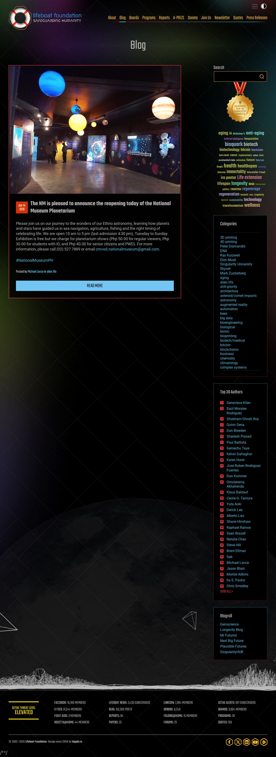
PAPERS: (113, 722)
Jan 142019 (21, 207)
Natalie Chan (236, 539)
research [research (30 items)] (244, 195)
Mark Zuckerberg (233, 273)
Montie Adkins (237, 574)
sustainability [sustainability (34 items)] (236, 200)
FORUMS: (169, 722)
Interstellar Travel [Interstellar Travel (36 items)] (256, 172)
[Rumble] (263, 742)
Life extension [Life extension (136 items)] (249, 177)
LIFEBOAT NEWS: (118, 703)
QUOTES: (222, 722)
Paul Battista (236, 442)
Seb (229, 557)
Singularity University (236, 264)
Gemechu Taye (238, 448)
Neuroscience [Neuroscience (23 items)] (260, 184)
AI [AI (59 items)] (230, 134)
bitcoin (225, 345)
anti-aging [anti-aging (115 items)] (255, 133)
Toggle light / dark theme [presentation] (264, 6)
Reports (164, 17)
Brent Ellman (236, 551)
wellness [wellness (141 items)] (252, 205)
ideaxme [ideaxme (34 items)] (221, 172)
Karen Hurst (236, 460)
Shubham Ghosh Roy (243, 419)
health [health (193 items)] (230, 166)
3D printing (228, 237)
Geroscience (229, 624)
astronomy (228, 300)
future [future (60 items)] (250, 160)
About (112, 17)
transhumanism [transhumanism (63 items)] (233, 206)
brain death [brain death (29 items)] (224, 155)
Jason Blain (236, 568)
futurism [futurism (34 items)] (260, 160)
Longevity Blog (231, 630)
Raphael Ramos (239, 528)
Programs (148, 17)
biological (227, 327)
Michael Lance (35, 272)
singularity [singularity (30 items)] (259, 195)
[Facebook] (229, 742)
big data (226, 318)
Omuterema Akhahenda (236, 484)
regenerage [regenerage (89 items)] (251, 189)
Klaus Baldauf (237, 492)
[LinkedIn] (246, 742)
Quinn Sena (235, 425)
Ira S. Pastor (236, 580)
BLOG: (112, 709)
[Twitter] (238, 742)
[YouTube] (255, 742)
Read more (95, 285)
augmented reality (234, 305)
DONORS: (168, 709)
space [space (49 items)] (224, 200)
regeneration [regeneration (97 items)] (229, 194)
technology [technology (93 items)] (253, 199)
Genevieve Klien (239, 403)
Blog (122, 17)
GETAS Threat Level (23, 711)
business (227, 354)
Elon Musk (228, 260)
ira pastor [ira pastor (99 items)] (228, 177)
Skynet (225, 269)
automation (229, 309)
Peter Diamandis (232, 246)
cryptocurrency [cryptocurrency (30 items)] (245, 155)
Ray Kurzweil (230, 255)
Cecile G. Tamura (239, 498)
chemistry (227, 358)
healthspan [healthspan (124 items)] (247, 166)
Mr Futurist (228, 635)
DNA (223, 251)
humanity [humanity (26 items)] (262, 167)
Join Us (206, 17)
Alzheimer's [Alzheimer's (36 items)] (239, 134)
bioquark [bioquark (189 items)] (234, 144)
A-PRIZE (178, 17)
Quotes (238, 17)
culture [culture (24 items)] (255, 155)
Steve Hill (234, 545)
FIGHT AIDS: (61, 716)
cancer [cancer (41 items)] (233, 155)
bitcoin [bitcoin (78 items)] (245, 150)
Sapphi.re (77, 741)
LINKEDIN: (169, 703)
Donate (193, 17)
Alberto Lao (235, 516)
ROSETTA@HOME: (64, 722)
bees (223, 313)
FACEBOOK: (60, 703)
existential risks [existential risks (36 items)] (227, 160)
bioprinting (228, 336)
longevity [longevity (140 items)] (239, 183)
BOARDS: (223, 709)
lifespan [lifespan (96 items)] (223, 183)
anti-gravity (228, 287)
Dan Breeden (236, 431)
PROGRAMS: (224, 716)
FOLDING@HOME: (173, 716)
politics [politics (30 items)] (226, 189)
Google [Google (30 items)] (220, 167)
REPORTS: (114, 716)
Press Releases (256, 17)
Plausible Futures (233, 646)
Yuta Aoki (234, 504)
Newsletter (222, 17)
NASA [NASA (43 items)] (251, 184)
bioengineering (231, 323)
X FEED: (58, 709)
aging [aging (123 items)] (223, 133)
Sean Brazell (236, 533)
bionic (224, 331)
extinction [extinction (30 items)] (240, 160)
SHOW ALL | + (226, 591)
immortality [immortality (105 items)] (236, 171)
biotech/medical (232, 340)
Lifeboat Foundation (36, 741)
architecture (229, 291)
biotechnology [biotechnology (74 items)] (230, 150)
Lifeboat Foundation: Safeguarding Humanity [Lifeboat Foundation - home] (45, 18)
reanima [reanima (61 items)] (236, 189)
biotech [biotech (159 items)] (251, 144)
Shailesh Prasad (239, 436)
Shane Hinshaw (239, 521)
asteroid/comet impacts (238, 296)
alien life (51, 272)
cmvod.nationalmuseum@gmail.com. (128, 249)
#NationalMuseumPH (34, 260)
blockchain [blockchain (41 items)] (257, 150)
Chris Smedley (237, 586)
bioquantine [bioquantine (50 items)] (251, 139)
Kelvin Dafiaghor (239, 454)
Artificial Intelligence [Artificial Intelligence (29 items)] (233, 139)
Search (262, 76)
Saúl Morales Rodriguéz (237, 411)
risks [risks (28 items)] (251, 195)
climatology (229, 363)
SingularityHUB (231, 652)
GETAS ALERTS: (226, 703)
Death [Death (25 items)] (261, 155)
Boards (134, 17)
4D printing (228, 242)
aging (224, 278)
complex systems (233, 367)
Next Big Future (231, 641)
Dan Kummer (237, 476)
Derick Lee (234, 510)
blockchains (229, 349)
